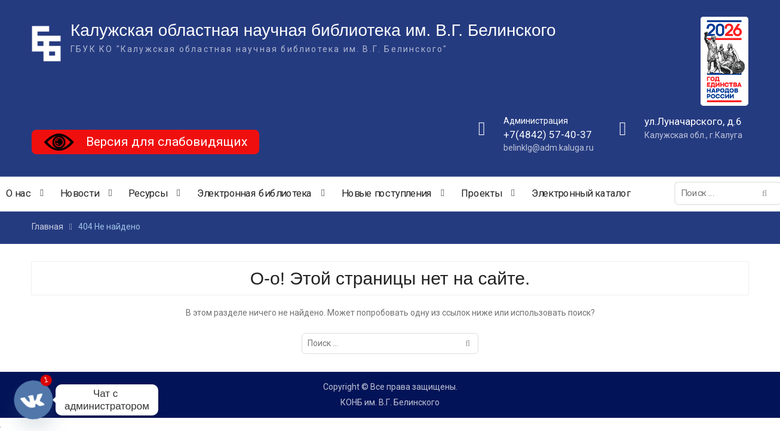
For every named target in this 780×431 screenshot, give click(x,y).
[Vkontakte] (33, 400)
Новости (79, 194)
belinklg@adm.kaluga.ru (548, 147)
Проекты (481, 194)
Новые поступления (387, 194)
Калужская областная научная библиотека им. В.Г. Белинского (313, 30)
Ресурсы (147, 194)
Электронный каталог (581, 194)
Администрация (535, 121)
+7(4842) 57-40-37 (547, 134)
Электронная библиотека (254, 194)
